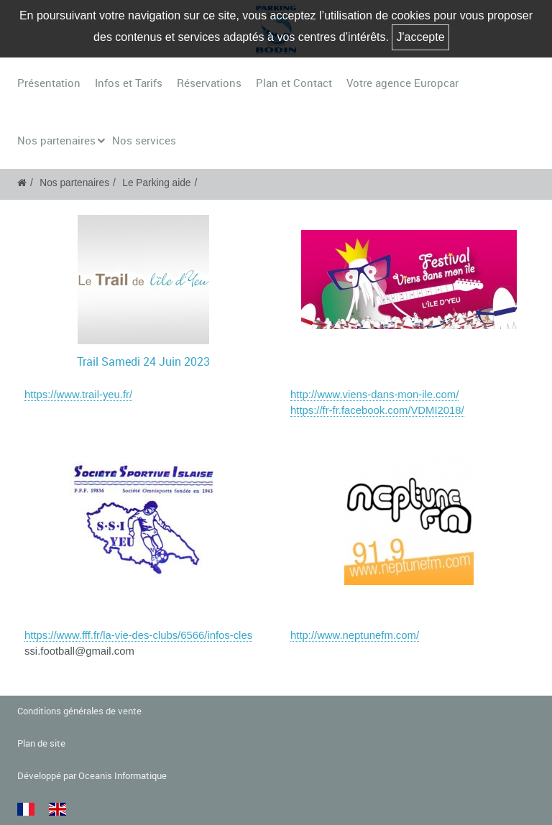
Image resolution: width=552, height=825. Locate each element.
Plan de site (41, 743)
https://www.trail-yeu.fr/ (78, 394)
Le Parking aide (156, 183)
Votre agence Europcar (402, 82)
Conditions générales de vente (79, 711)
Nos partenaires (56, 140)
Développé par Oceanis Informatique (92, 776)
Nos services (144, 140)
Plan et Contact (294, 82)
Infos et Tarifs (128, 82)
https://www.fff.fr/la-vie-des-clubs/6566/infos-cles (138, 635)
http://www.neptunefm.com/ (354, 635)
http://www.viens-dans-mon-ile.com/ (374, 394)
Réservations (209, 82)
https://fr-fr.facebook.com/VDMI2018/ (377, 410)
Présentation (48, 82)
